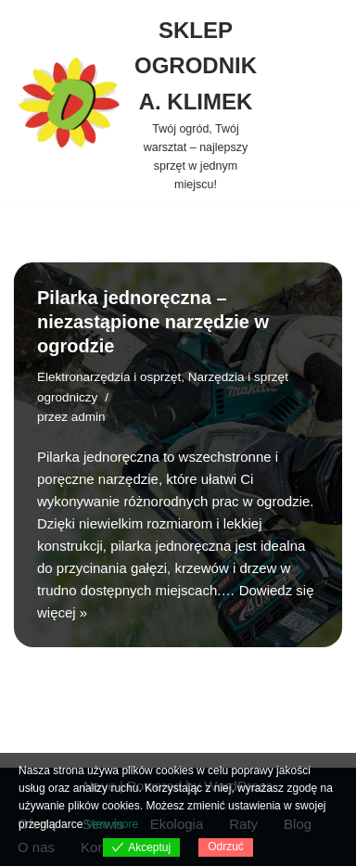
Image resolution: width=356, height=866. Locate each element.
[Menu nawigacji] (306, 104)
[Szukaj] (344, 103)
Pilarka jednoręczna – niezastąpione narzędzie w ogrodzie (153, 321)
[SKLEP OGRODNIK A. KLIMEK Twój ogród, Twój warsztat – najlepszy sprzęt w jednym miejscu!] (135, 103)
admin (88, 417)
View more (112, 824)
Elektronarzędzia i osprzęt (109, 377)
